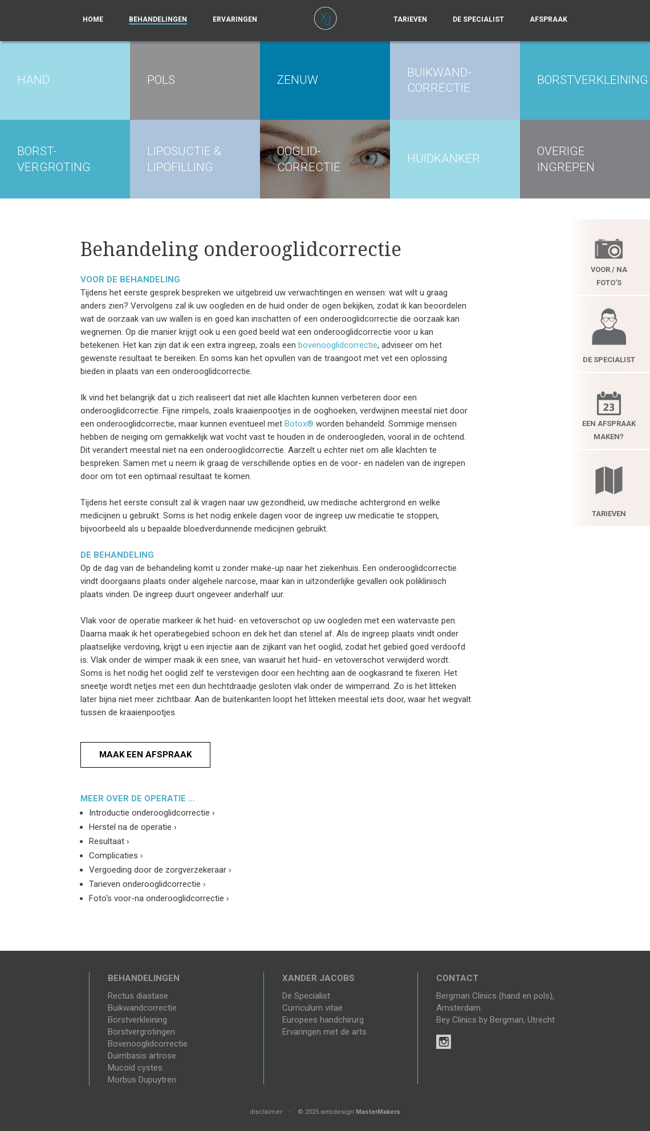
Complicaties (116, 855)
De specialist (478, 19)
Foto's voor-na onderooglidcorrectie (159, 898)
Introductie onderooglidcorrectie (152, 813)
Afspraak (548, 19)
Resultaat (109, 841)
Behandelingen (158, 19)
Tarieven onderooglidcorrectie (147, 884)
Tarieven (410, 19)
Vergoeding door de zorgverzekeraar (160, 870)
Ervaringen (235, 19)
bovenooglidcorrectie (337, 345)
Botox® (299, 424)
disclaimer (266, 1112)
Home (93, 19)
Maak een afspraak (145, 754)
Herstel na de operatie (133, 827)
